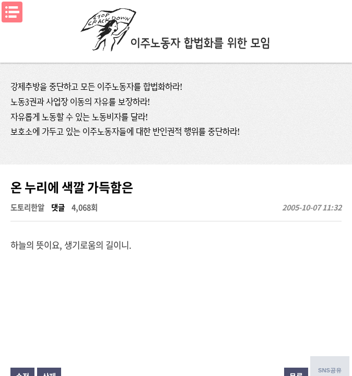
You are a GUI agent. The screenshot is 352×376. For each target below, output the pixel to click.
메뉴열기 (12, 12)
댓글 (58, 207)
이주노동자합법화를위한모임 (176, 28)
